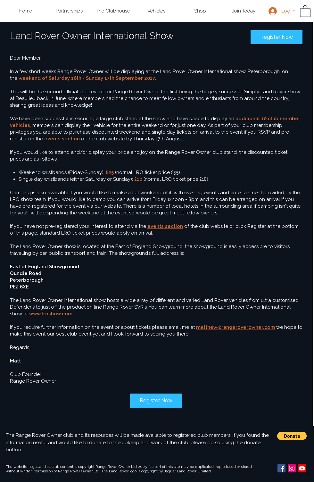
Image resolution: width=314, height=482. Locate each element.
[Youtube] (302, 468)
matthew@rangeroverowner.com (235, 327)
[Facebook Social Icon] (281, 468)
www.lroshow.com (50, 314)
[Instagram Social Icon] (292, 468)
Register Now (276, 37)
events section (62, 139)
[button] (69, 11)
